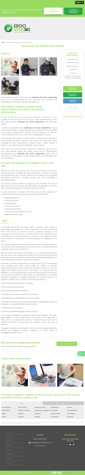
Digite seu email (73, 59)
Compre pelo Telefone (72, 100)
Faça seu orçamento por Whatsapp (73, 11)
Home (7, 432)
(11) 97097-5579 (40, 439)
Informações (10, 454)
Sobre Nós (9, 436)
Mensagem (72, 73)
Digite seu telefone (73, 66)
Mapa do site (10, 462)
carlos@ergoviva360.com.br (40, 443)
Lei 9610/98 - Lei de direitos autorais (32, 423)
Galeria (8, 449)
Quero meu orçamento (66, 344)
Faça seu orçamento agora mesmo (53, 11)
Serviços (9, 441)
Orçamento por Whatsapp (73, 94)
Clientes (8, 445)
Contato (9, 458)
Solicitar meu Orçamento (72, 88)
